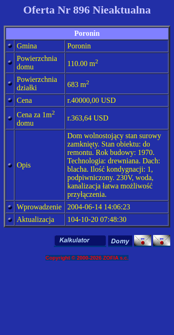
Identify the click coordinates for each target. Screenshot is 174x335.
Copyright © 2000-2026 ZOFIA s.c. (87, 258)
